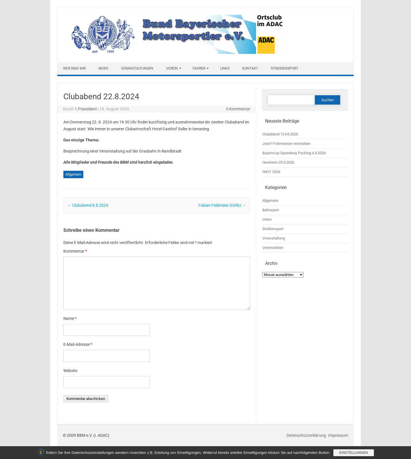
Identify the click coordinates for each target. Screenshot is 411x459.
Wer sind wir (74, 68)
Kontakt (250, 68)
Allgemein (73, 174)
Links (224, 68)
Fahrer (199, 68)
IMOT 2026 (271, 172)
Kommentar (75, 251)
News (103, 68)
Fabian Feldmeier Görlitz (222, 205)
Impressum (338, 435)
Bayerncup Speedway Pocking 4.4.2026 (294, 153)
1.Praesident (85, 109)
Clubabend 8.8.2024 (87, 205)
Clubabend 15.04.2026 (280, 134)
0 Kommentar (238, 109)
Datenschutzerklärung (307, 435)
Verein (172, 68)
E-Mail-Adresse (77, 344)
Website (70, 370)
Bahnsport (270, 210)
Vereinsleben (272, 247)
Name (69, 318)
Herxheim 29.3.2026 (278, 162)
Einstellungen (353, 453)
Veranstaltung (273, 238)
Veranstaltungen (137, 68)
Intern (267, 219)
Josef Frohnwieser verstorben (286, 143)
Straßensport (284, 68)
